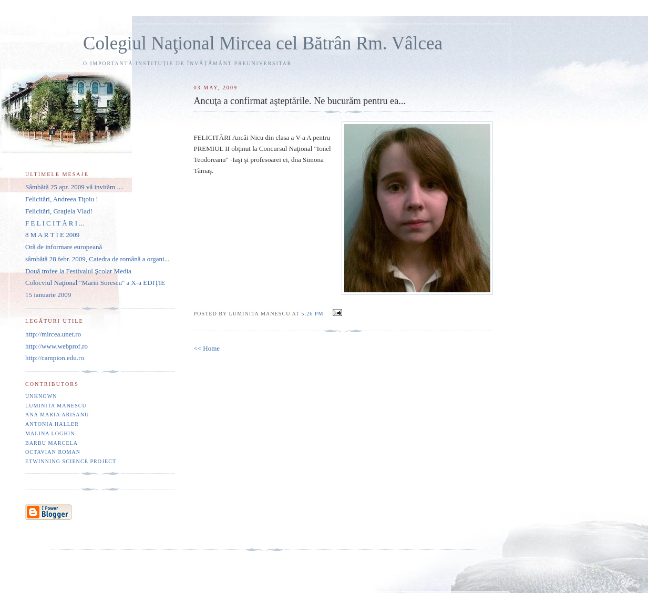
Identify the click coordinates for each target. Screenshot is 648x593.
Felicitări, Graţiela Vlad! (58, 211)
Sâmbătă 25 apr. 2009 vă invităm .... (74, 187)
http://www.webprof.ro (56, 346)
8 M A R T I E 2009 (52, 235)
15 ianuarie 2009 (48, 295)
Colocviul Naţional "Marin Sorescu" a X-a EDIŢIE (95, 283)
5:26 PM (312, 313)
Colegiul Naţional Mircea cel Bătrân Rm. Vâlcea (263, 43)
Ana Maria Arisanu (57, 414)
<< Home (206, 348)
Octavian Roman (52, 452)
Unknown (41, 396)
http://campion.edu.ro (54, 358)
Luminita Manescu (56, 405)
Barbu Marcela (51, 443)
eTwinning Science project (70, 461)
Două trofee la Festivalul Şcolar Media (78, 271)
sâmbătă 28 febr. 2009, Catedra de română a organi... (97, 259)
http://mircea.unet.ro (53, 334)
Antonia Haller (52, 424)
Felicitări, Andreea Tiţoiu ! (61, 199)
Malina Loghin (50, 433)
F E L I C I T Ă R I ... (54, 223)
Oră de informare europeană (63, 247)
